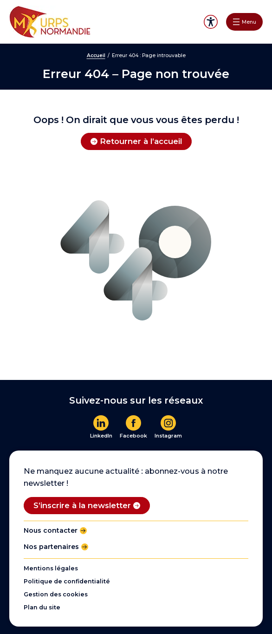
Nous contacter (51, 530)
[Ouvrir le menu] (244, 22)
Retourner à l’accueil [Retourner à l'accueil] (141, 141)
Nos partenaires (51, 546)
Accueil (96, 55)
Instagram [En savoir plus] (168, 435)
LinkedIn (101, 435)
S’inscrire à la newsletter (82, 505)
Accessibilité (211, 22)
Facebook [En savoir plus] (133, 435)
